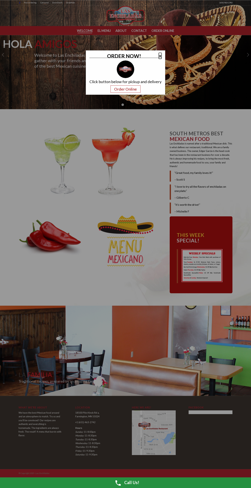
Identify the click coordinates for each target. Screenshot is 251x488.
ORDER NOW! (124, 56)
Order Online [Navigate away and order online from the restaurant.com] (125, 89)
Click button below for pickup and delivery (125, 82)
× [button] (160, 56)
